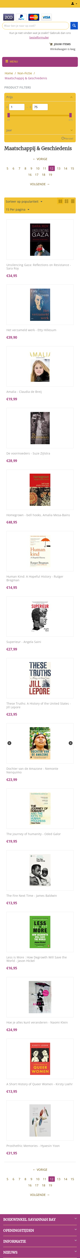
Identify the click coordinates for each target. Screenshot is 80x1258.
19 (50, 175)
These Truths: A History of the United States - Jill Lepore (38, 705)
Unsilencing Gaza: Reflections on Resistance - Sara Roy (38, 267)
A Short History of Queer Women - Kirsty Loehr (39, 1084)
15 (72, 168)
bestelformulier (39, 37)
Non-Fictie (24, 73)
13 (58, 168)
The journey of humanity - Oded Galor (33, 834)
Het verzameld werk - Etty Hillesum (31, 330)
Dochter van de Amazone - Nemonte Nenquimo (32, 770)
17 (36, 175)
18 (43, 175)
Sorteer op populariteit (24, 201)
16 (30, 175)
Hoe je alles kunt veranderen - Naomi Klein (37, 1022)
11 (44, 168)
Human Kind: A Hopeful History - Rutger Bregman (34, 578)
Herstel (68, 138)
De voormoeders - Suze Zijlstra (28, 453)
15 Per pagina (17, 209)
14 (65, 168)
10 (37, 168)
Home (9, 73)
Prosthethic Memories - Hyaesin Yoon (33, 1146)
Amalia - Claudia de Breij (24, 392)
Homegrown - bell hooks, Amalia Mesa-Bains (38, 515)
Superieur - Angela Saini (23, 642)
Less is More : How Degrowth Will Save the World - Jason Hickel (36, 959)
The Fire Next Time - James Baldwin (31, 896)
